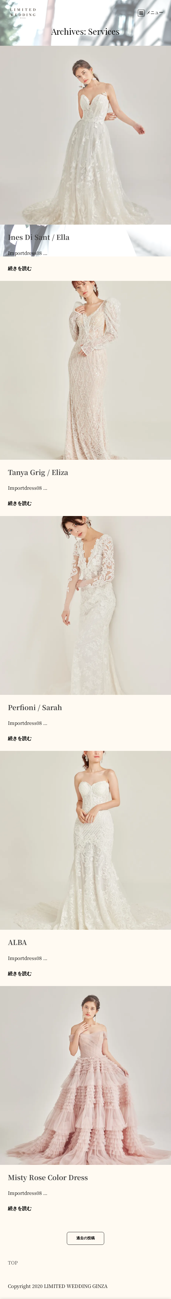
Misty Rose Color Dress (48, 1177)
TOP (13, 1262)
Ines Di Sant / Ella (38, 237)
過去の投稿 (85, 1238)
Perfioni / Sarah (35, 707)
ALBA (17, 942)
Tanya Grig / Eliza (38, 472)
